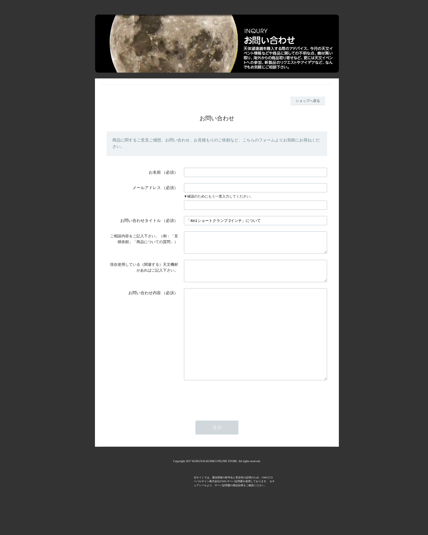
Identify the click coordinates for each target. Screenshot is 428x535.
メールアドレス (146, 188)
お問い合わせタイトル (140, 220)
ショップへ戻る (308, 101)
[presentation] (228, 422)
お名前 (155, 172)
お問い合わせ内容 (144, 300)
